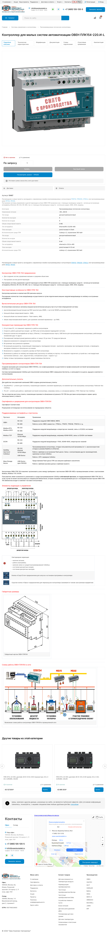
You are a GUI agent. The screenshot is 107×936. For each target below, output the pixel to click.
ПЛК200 (79, 199)
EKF (88, 908)
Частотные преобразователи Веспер (66, 891)
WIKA (88, 894)
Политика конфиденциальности (37, 901)
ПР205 (13, 201)
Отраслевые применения (82, 43)
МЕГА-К (89, 897)
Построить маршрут (90, 862)
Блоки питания (63, 906)
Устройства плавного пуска (65, 902)
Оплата (60, 188)
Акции (16, 2)
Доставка (8, 188)
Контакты (68, 2)
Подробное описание (7, 43)
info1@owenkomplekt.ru (39, 8)
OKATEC (89, 882)
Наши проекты (24, 2)
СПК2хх (85, 199)
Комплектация (98, 42)
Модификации (40, 42)
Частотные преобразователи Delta (66, 896)
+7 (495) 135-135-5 (74, 9)
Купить (27, 169)
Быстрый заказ (79, 169)
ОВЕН (88, 879)
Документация (54, 42)
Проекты (33, 897)
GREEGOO (90, 900)
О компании (8, 2)
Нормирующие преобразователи (64, 886)
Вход (100, 2)
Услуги (60, 2)
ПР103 (8, 201)
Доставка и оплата (48, 2)
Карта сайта (34, 905)
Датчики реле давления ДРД (66, 910)
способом (74, 804)
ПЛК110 (73, 199)
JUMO (89, 906)
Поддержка (35, 2)
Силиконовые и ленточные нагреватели (67, 923)
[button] (2, 766)
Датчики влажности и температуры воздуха (65, 880)
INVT (88, 885)
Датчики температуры (66, 919)
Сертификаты (34, 882)
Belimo (89, 891)
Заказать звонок (14, 861)
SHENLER (90, 888)
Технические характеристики (23, 43)
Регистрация (90, 2)
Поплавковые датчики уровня (65, 915)
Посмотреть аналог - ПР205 (28, 175)
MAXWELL (90, 903)
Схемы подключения (68, 43)
